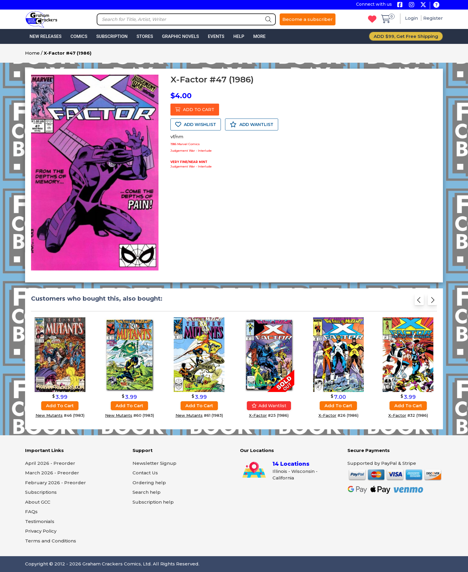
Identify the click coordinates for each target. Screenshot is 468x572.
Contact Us (145, 473)
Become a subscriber (307, 19)
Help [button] (238, 36)
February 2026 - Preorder (55, 482)
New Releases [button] (45, 36)
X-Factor (258, 415)
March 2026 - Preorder (52, 473)
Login (412, 18)
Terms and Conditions (50, 541)
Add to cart (60, 405)
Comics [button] (78, 36)
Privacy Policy (40, 531)
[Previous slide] (419, 302)
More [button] (259, 36)
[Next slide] (432, 302)
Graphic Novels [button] (180, 36)
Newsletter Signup (154, 463)
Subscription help (153, 502)
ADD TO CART (194, 109)
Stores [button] (144, 36)
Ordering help (149, 482)
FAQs (31, 511)
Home (32, 53)
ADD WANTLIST (251, 124)
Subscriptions (41, 492)
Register (433, 18)
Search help (147, 492)
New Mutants (49, 415)
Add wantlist (269, 405)
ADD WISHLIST (195, 124)
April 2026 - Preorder (50, 463)
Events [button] (216, 36)
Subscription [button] (112, 36)
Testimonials (39, 521)
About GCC (37, 502)
